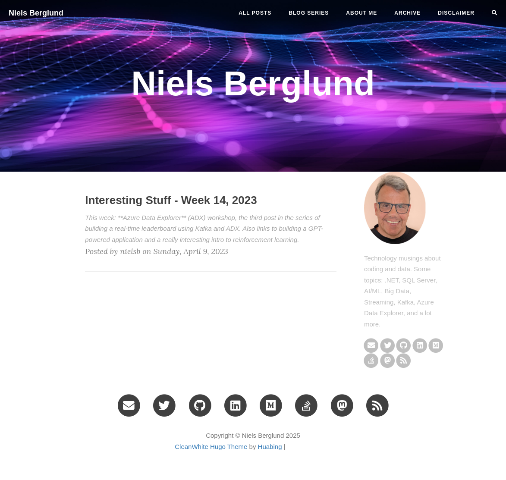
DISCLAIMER (456, 13)
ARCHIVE (407, 13)
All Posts (255, 13)
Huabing (270, 446)
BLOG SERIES (309, 13)
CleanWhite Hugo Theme (211, 446)
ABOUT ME (361, 13)
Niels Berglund (36, 13)
